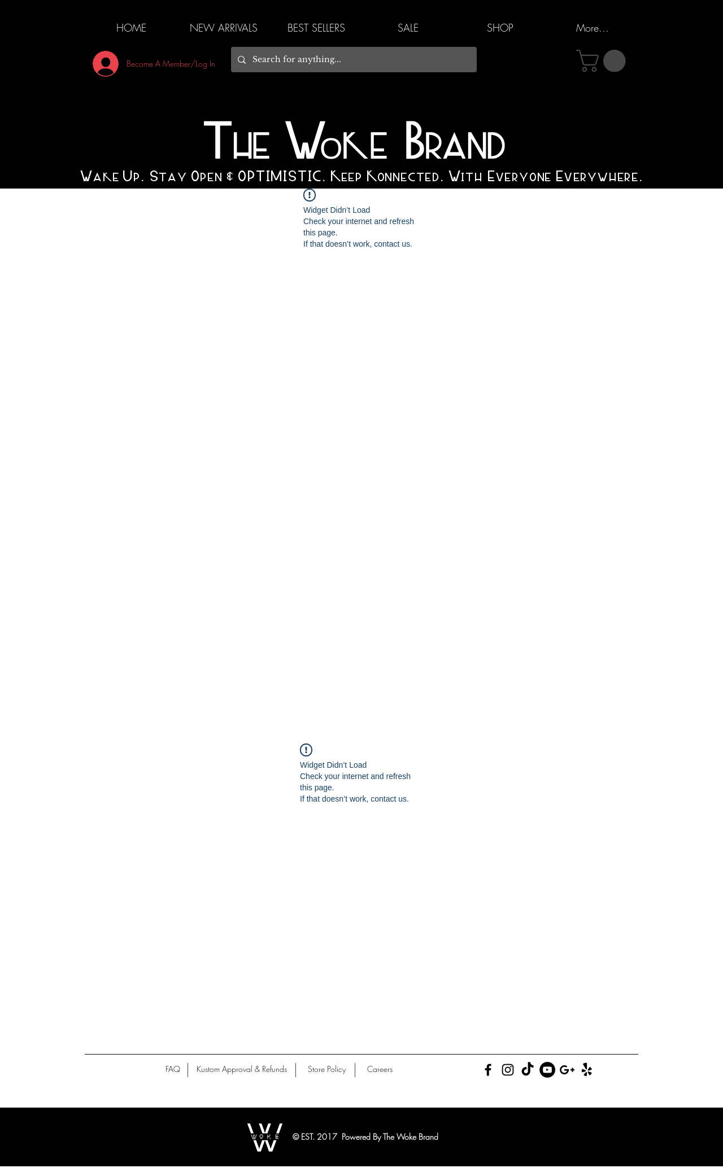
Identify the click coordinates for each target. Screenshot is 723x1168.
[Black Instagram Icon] (508, 1070)
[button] (603, 61)
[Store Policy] (326, 1069)
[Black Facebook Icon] (488, 1070)
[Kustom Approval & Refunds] (241, 1069)
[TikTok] (527, 1070)
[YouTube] (547, 1070)
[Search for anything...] (352, 59)
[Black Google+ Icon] (567, 1070)
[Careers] (379, 1069)
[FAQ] (173, 1069)
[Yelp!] (587, 1070)
